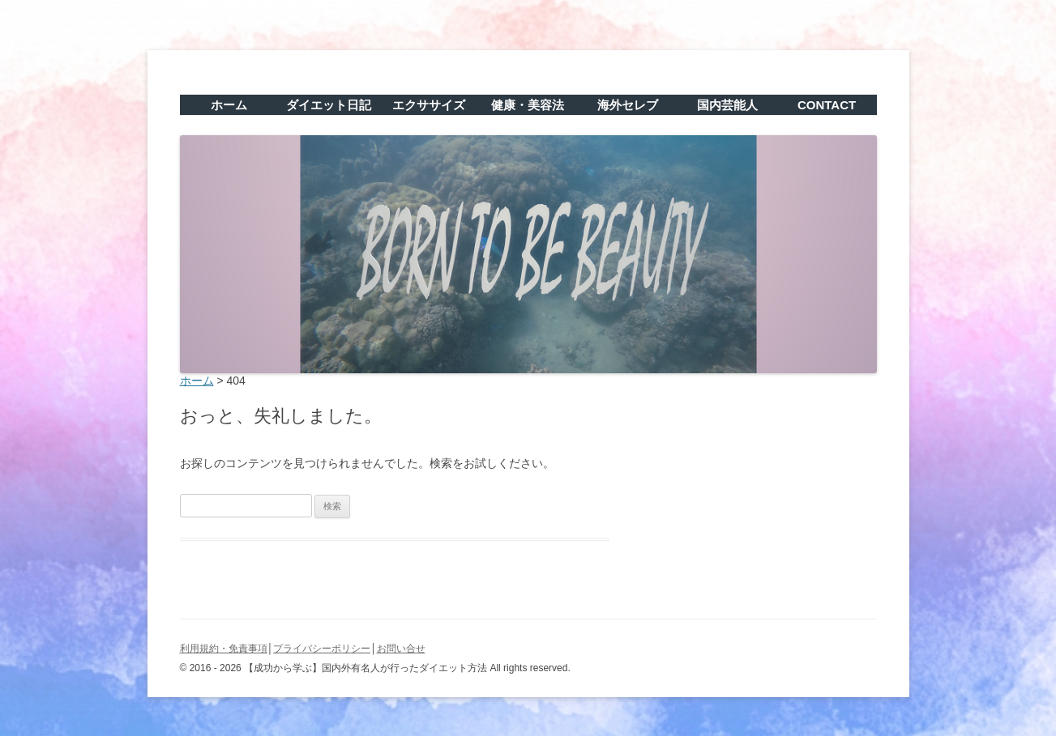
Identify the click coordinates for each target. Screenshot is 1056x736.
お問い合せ (401, 648)
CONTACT (826, 105)
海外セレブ (627, 105)
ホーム (229, 105)
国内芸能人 (727, 105)
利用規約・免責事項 (223, 648)
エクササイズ (428, 105)
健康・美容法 (527, 105)
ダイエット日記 (328, 105)
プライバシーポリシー (321, 648)
